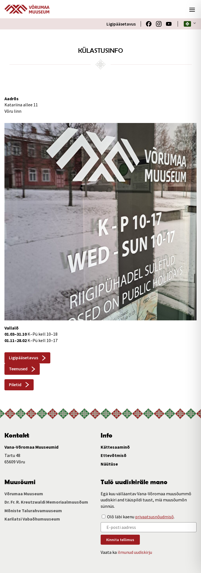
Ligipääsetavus (121, 24)
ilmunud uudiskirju (135, 552)
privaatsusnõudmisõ (154, 516)
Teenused (18, 368)
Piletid (15, 384)
